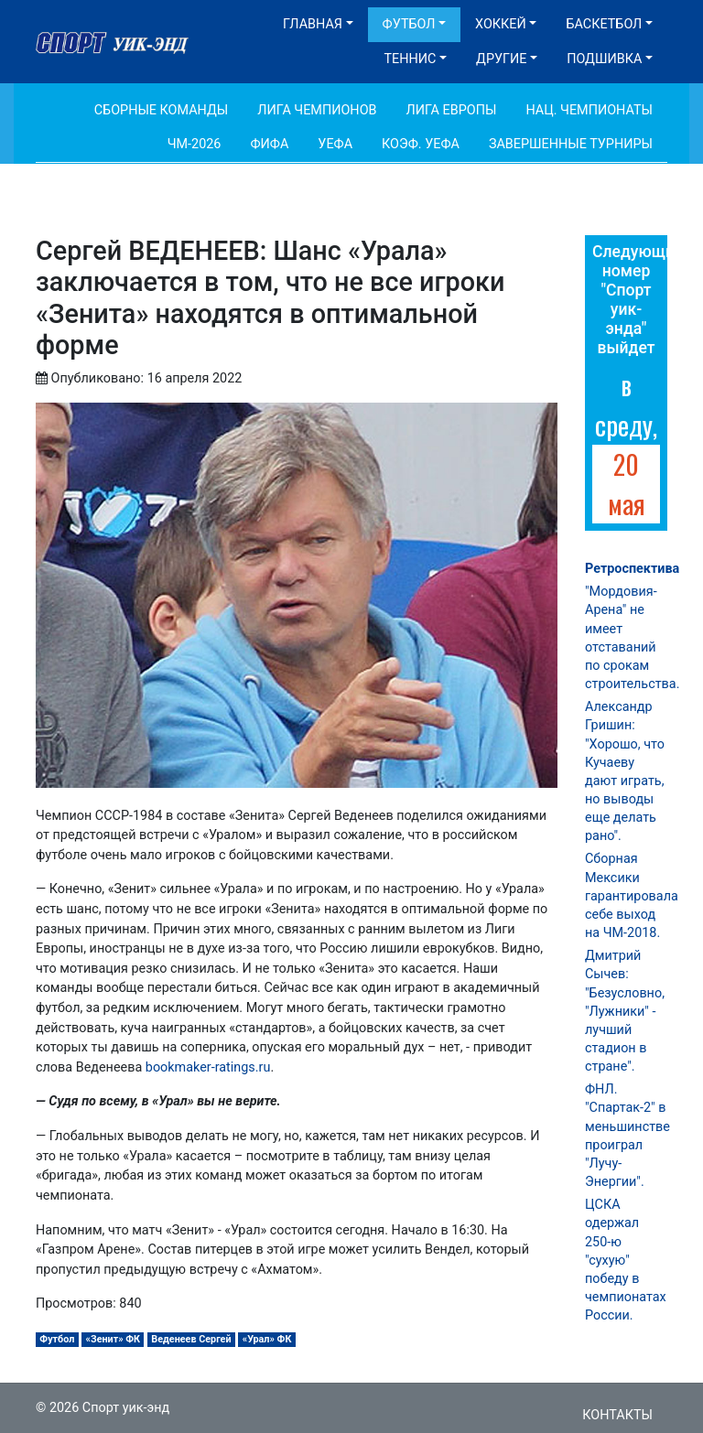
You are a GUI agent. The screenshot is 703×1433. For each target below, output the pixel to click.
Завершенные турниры (571, 144)
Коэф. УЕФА (421, 144)
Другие (501, 59)
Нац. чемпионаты (589, 110)
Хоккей (500, 24)
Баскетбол (604, 24)
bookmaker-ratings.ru (208, 1067)
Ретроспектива (632, 568)
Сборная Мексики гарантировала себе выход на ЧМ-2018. (631, 896)
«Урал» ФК (267, 1339)
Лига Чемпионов (316, 110)
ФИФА (269, 144)
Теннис (410, 59)
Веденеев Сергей (191, 1339)
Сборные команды (161, 110)
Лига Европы (451, 110)
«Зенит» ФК (113, 1339)
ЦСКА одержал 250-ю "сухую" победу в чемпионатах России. (625, 1260)
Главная (312, 24)
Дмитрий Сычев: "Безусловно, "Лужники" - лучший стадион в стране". (625, 1011)
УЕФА (335, 144)
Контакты (617, 1415)
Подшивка (604, 59)
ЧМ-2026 (195, 144)
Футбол (409, 24)
